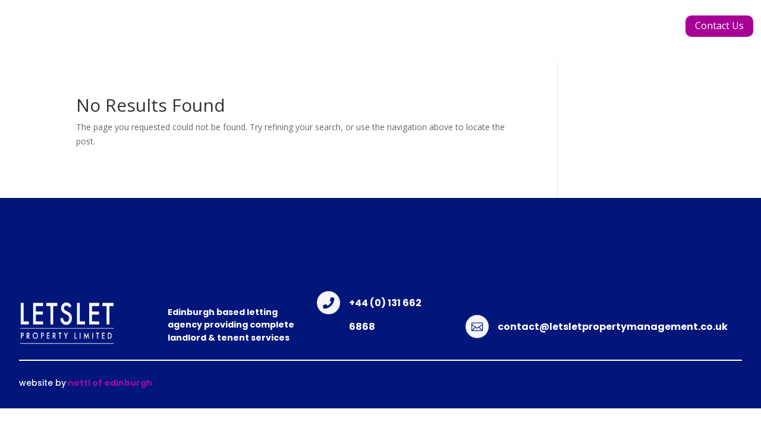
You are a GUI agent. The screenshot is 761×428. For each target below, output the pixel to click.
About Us (253, 32)
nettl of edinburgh (109, 383)
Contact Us (719, 25)
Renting (559, 32)
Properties (423, 32)
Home (196, 32)
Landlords (495, 32)
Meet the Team (336, 32)
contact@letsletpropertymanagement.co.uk (613, 326)
